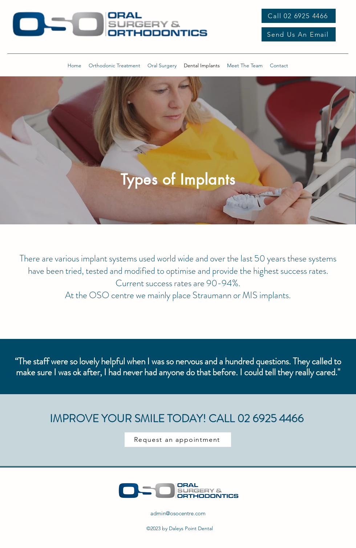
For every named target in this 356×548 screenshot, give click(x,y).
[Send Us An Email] (299, 34)
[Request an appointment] (178, 439)
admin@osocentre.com (178, 513)
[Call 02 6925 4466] (299, 16)
